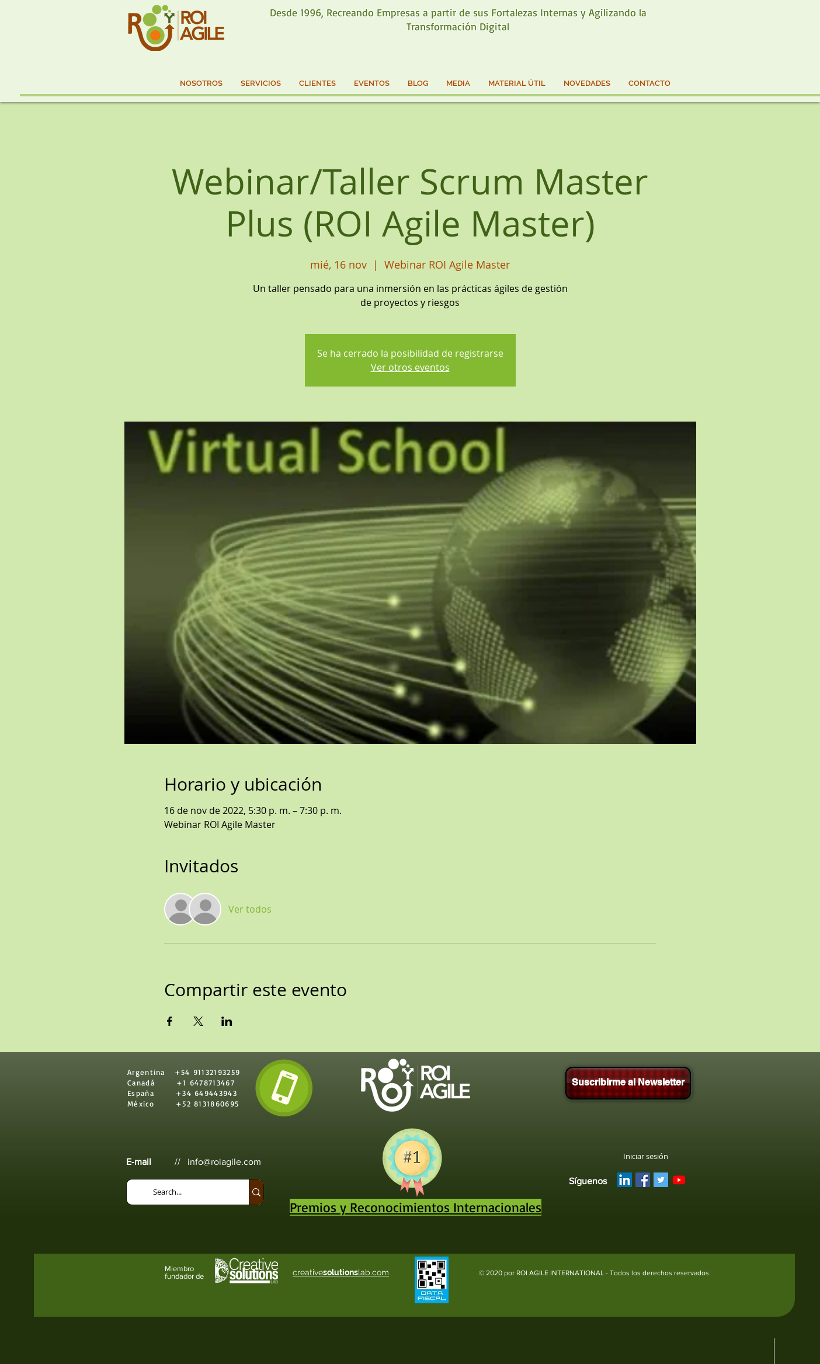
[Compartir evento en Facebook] (169, 1021)
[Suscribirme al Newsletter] (628, 1083)
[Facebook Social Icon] (642, 1179)
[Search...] (188, 1192)
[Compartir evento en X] (198, 1021)
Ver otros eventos (410, 367)
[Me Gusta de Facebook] (660, 1202)
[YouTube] (679, 1179)
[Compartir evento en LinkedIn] (226, 1021)
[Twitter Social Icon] (661, 1179)
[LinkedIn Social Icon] (624, 1179)
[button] (201, 83)
